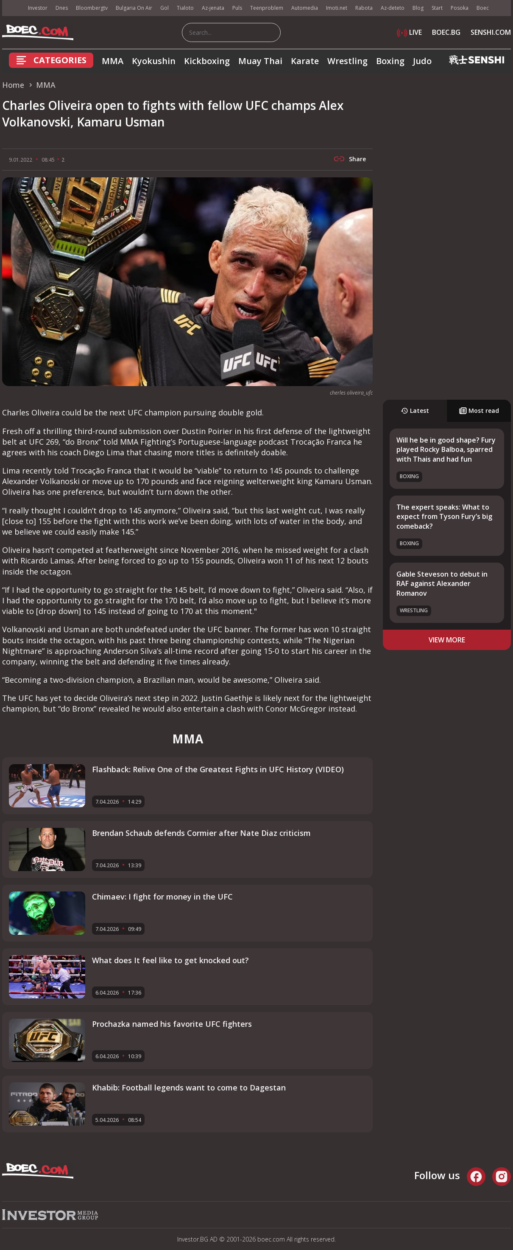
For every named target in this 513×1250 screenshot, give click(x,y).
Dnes (62, 7)
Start (437, 7)
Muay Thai (260, 61)
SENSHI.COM (491, 32)
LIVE (409, 32)
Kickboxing (207, 61)
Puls (237, 7)
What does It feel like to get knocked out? (170, 960)
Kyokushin (154, 61)
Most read (479, 410)
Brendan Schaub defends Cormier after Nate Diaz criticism (201, 833)
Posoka (459, 7)
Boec (483, 7)
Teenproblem (266, 7)
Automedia (304, 7)
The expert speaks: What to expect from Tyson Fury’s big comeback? (444, 516)
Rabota (364, 7)
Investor (37, 7)
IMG (13, 8)
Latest (415, 410)
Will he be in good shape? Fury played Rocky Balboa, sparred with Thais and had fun (446, 449)
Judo (422, 61)
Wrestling (347, 61)
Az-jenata (213, 7)
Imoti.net (336, 7)
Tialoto (185, 7)
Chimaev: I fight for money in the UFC (162, 896)
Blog (418, 7)
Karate (305, 61)
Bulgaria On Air (134, 7)
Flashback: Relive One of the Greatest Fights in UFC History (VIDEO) (218, 769)
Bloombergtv (92, 7)
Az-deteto (392, 7)
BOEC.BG (446, 32)
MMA (112, 61)
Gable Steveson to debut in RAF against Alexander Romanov (442, 583)
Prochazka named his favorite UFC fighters (172, 1024)
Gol (164, 7)
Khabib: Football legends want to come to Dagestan (189, 1087)
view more (447, 640)
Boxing (390, 61)
